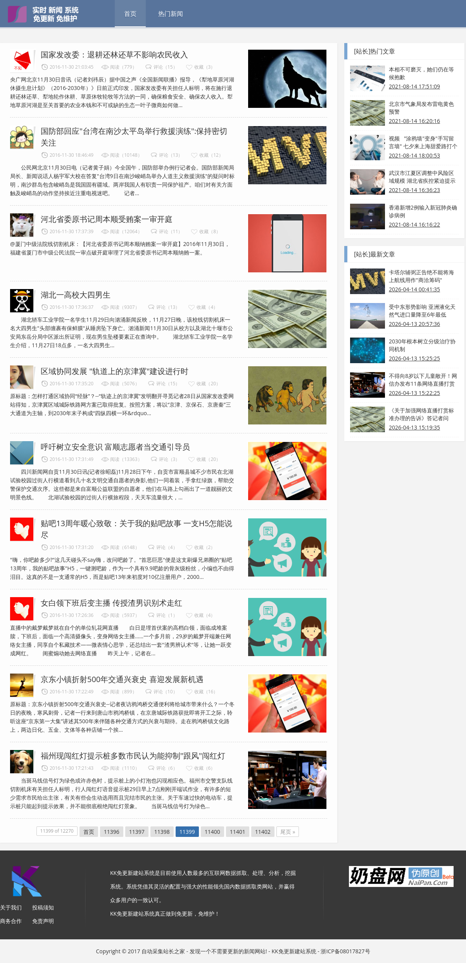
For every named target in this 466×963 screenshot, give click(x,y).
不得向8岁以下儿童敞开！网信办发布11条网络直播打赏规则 (423, 380)
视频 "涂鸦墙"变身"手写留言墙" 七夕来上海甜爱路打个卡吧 (423, 142)
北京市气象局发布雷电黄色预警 (421, 107)
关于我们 (11, 907)
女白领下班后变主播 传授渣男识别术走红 (111, 603)
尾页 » (287, 831)
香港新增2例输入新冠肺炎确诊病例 (423, 211)
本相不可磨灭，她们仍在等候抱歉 (421, 73)
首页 (130, 13)
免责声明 (43, 921)
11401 (237, 831)
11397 (137, 831)
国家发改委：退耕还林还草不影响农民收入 (114, 54)
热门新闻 (170, 13)
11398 (162, 831)
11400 (212, 831)
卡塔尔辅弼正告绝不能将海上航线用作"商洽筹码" (421, 276)
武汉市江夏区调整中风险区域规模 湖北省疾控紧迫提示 (422, 176)
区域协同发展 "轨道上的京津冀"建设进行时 (114, 371)
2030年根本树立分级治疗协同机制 (422, 345)
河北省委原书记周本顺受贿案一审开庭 (107, 219)
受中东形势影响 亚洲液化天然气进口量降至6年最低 (422, 310)
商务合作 (11, 921)
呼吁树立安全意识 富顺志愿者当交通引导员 (115, 447)
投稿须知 (43, 907)
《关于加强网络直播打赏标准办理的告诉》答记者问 (421, 414)
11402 (263, 831)
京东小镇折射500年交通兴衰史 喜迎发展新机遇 (122, 679)
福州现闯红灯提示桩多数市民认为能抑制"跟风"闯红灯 (133, 755)
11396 (111, 831)
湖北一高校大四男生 (75, 294)
